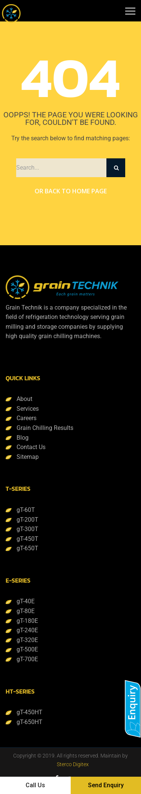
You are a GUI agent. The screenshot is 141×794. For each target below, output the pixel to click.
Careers (26, 418)
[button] (133, 709)
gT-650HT (29, 722)
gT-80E (26, 611)
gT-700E (27, 659)
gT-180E (27, 620)
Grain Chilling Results (45, 427)
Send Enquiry (106, 785)
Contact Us (31, 447)
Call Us (35, 785)
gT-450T (27, 538)
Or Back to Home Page (71, 191)
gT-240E (27, 630)
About (24, 398)
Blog (23, 437)
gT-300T (27, 529)
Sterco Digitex (73, 764)
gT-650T (27, 548)
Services (28, 408)
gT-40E (26, 601)
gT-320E (27, 640)
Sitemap (28, 456)
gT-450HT (29, 712)
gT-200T (27, 519)
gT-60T (26, 509)
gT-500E (27, 649)
